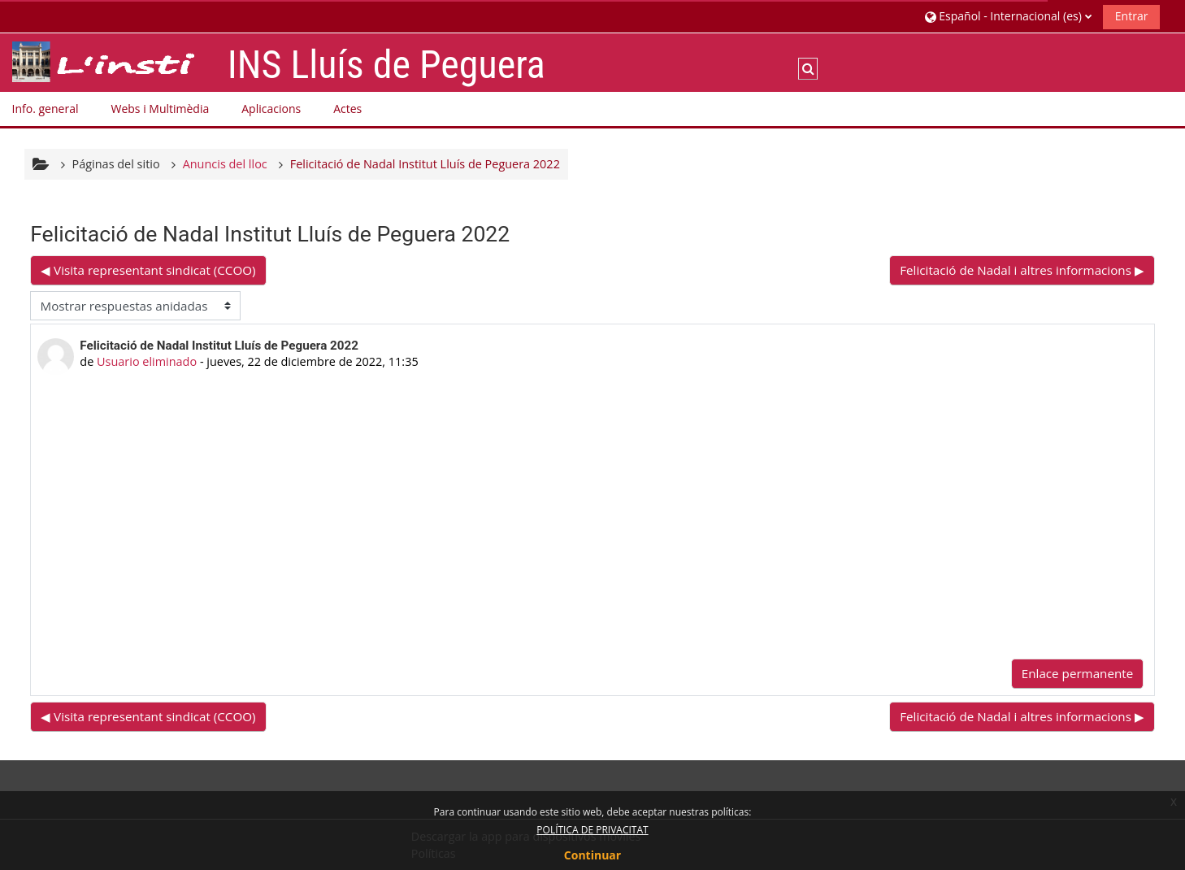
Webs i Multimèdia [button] (160, 108)
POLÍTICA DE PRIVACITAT (592, 830)
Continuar (592, 855)
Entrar (1131, 16)
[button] (1008, 15)
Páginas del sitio (116, 164)
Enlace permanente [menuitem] (1077, 673)
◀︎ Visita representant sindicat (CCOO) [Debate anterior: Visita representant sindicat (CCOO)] (148, 270)
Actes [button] (347, 108)
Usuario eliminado (147, 361)
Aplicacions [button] (271, 108)
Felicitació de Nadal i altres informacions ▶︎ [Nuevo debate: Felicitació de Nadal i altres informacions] (1022, 270)
